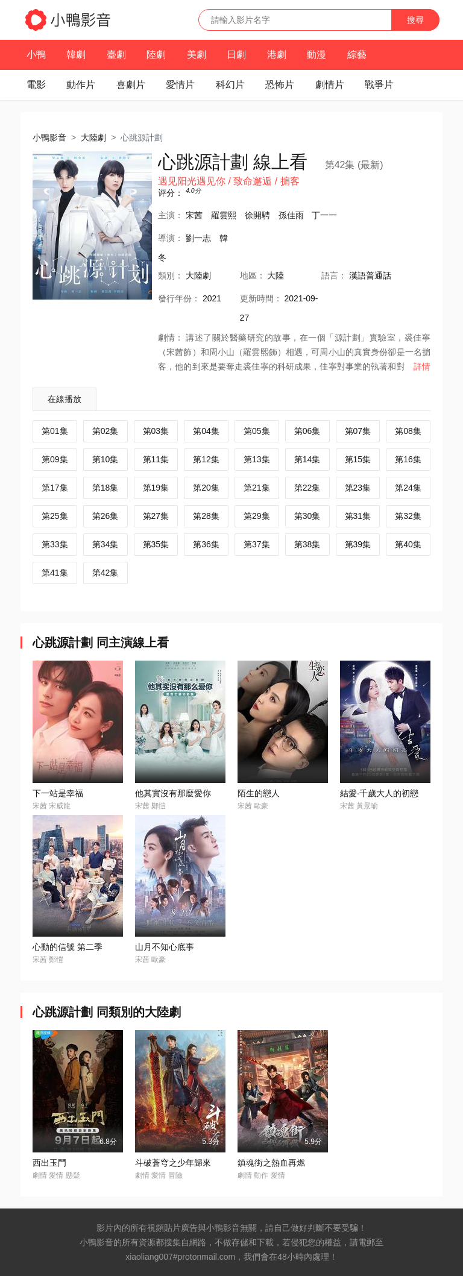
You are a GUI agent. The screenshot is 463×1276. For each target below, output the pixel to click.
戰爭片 (379, 85)
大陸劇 (93, 137)
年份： (179, 298)
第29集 (257, 516)
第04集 (206, 431)
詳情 (422, 366)
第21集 (257, 487)
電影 (36, 85)
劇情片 (329, 85)
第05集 (257, 431)
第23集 (358, 487)
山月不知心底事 (164, 947)
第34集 (105, 544)
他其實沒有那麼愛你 (173, 793)
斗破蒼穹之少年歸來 (173, 1163)
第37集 (257, 544)
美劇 (196, 54)
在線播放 (64, 399)
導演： (170, 238)
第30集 (307, 516)
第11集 (156, 459)
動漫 (316, 54)
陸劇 (156, 54)
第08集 (408, 431)
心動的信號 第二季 (67, 947)
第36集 (206, 544)
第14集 (307, 459)
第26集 (105, 516)
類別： (170, 275)
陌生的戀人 (259, 793)
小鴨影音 (49, 137)
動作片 (80, 85)
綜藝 (357, 54)
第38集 (307, 544)
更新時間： (261, 298)
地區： (252, 275)
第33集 (55, 544)
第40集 (408, 544)
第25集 (55, 516)
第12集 (206, 459)
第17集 (55, 487)
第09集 (55, 459)
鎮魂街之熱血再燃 (271, 1163)
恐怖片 (279, 85)
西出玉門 (49, 1163)
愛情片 (180, 85)
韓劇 (76, 54)
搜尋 (415, 20)
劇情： (170, 337)
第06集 (307, 431)
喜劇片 (130, 85)
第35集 (156, 544)
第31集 (358, 516)
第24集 (408, 487)
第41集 (55, 572)
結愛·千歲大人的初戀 (379, 793)
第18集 (105, 487)
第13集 (257, 459)
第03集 (156, 431)
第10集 (105, 459)
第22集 (307, 487)
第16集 (408, 459)
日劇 (236, 54)
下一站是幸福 (58, 793)
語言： (334, 275)
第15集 (358, 459)
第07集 (358, 431)
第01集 (55, 431)
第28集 (206, 516)
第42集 (105, 572)
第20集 (206, 487)
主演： (170, 215)
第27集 (156, 516)
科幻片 (230, 85)
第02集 (105, 431)
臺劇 (116, 54)
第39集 (358, 544)
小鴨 (36, 54)
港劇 (276, 54)
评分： (170, 193)
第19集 (156, 487)
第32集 (408, 516)
